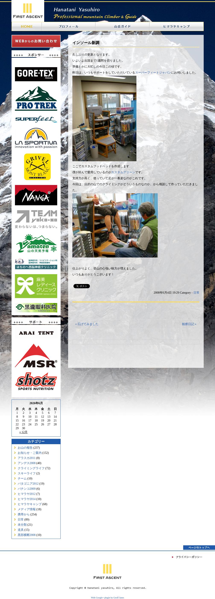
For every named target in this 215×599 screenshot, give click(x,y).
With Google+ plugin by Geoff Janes (107, 597)
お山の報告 (25, 447)
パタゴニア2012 (28, 483)
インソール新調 (85, 43)
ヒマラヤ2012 (27, 493)
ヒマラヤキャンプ (30, 504)
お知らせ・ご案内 (30, 452)
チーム (22, 478)
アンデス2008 (27, 463)
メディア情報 (27, 509)
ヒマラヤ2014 (27, 499)
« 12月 (23, 432)
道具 (21, 529)
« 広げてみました (87, 324)
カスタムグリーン (123, 172)
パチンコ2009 (27, 488)
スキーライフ (27, 473)
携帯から (24, 514)
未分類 (22, 524)
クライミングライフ (31, 468)
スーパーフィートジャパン (153, 72)
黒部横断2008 (27, 535)
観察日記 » (189, 324)
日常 (21, 519)
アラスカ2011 (26, 458)
